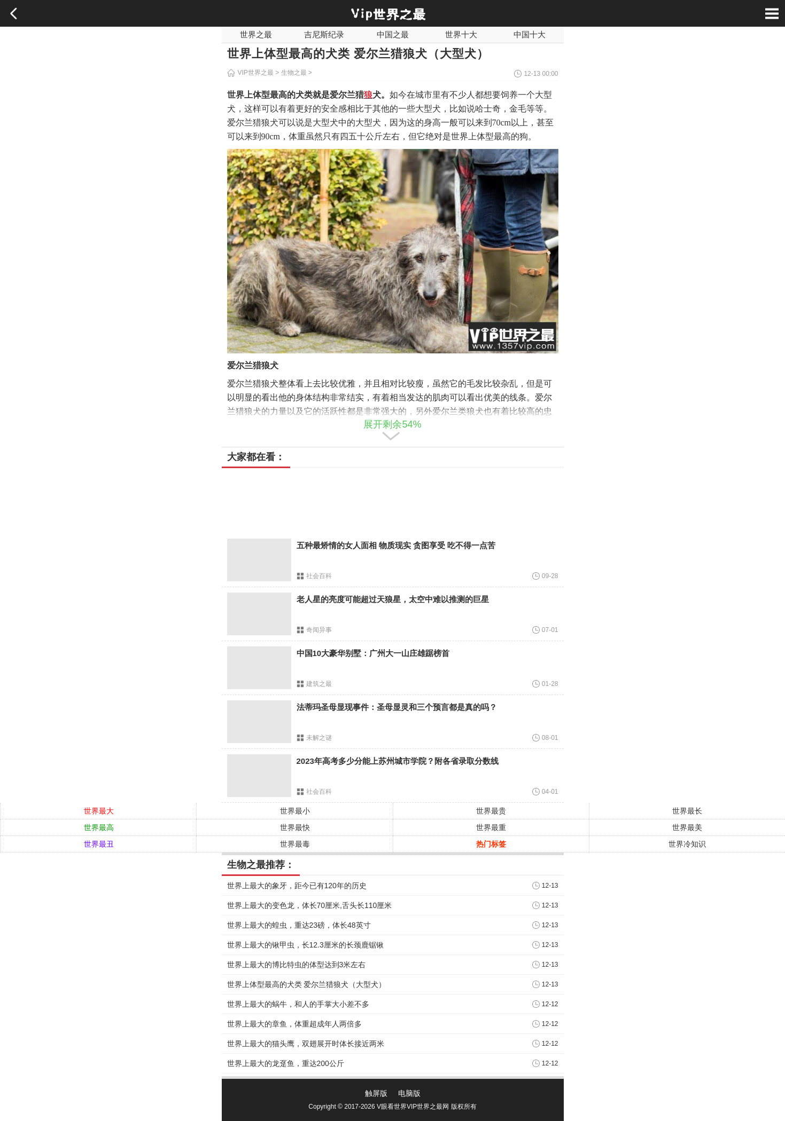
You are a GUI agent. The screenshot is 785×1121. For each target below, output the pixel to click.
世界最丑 (99, 844)
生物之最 (294, 72)
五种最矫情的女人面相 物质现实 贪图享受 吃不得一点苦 (396, 545)
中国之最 (393, 34)
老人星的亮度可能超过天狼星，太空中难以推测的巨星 (393, 599)
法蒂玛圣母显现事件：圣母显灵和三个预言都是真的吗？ (397, 707)
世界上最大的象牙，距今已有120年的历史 (297, 885)
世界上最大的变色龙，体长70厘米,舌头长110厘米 (309, 905)
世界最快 (295, 827)
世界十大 (461, 34)
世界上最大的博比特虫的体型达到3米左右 (296, 964)
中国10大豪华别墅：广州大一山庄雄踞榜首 (373, 653)
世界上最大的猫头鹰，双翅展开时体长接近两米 (305, 1043)
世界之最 (256, 34)
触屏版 (376, 1093)
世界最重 (491, 827)
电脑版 (409, 1093)
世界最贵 (491, 811)
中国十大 (530, 34)
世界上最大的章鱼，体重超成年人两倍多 (294, 1024)
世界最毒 (295, 844)
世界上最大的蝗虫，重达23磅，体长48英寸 (299, 925)
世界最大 (99, 811)
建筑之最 (319, 684)
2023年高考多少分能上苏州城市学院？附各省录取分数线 (398, 760)
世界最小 (295, 811)
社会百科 (319, 576)
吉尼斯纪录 (324, 34)
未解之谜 (319, 737)
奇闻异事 (319, 630)
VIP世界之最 (256, 72)
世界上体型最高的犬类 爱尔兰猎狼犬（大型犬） (306, 984)
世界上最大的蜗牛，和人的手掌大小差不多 (298, 1004)
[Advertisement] (393, 500)
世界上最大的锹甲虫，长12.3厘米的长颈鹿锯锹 (305, 945)
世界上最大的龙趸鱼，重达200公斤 (285, 1063)
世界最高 (99, 827)
